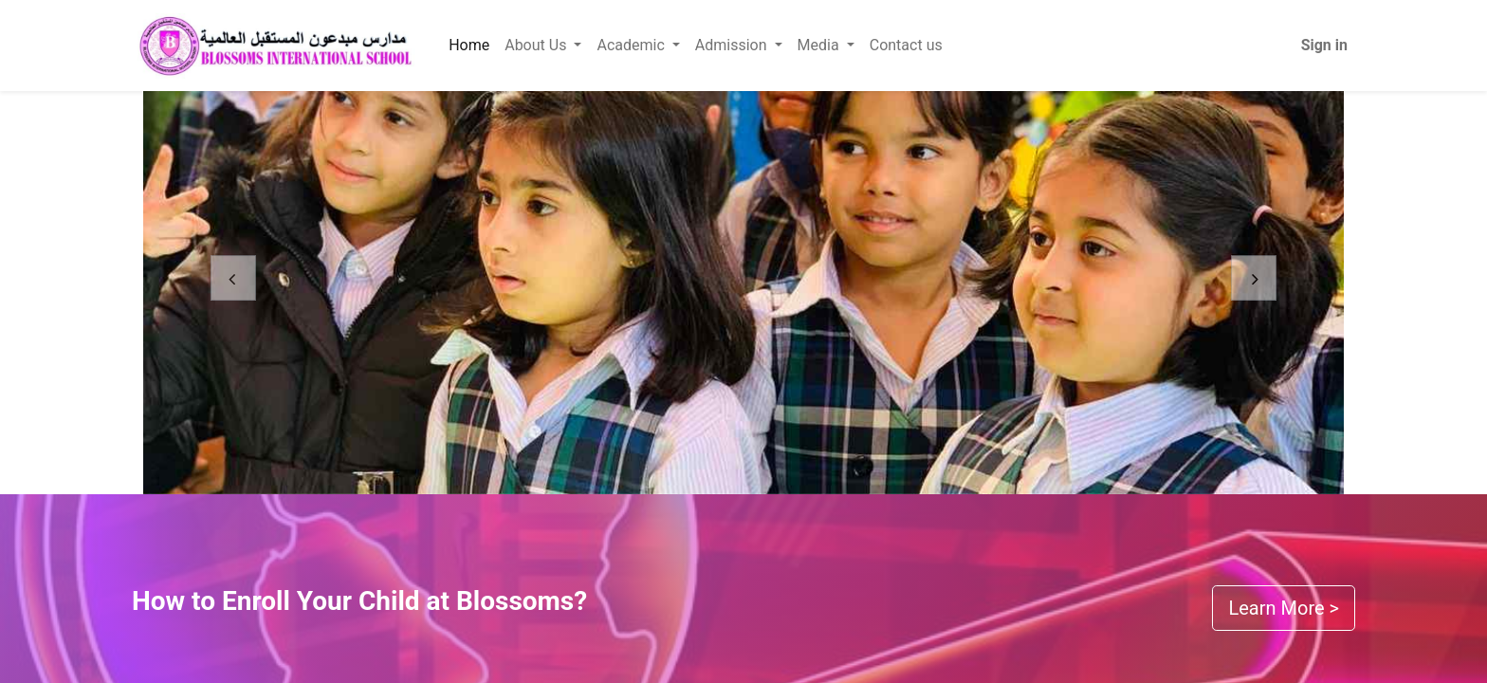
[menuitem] (469, 46)
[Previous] (233, 292)
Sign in (1324, 45)
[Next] (1254, 292)
